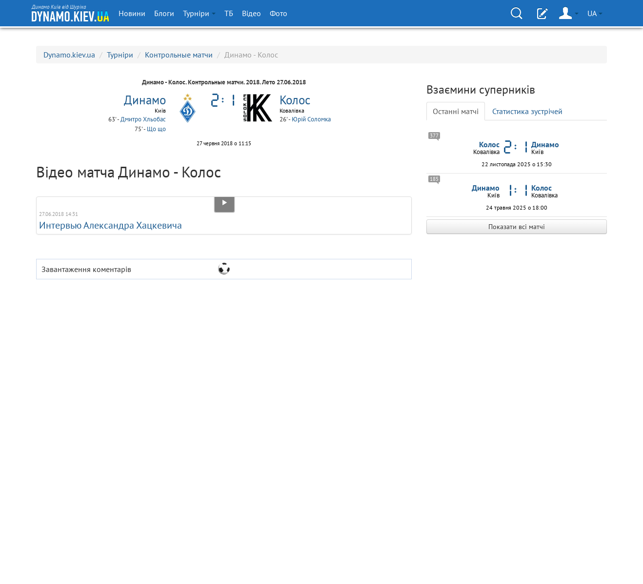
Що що (156, 129)
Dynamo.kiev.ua (69, 54)
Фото (278, 13)
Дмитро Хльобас (143, 119)
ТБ (228, 13)
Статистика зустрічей (527, 111)
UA (595, 13)
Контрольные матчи (179, 54)
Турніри (199, 13)
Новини (132, 13)
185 (434, 178)
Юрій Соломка (311, 119)
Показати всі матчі (516, 226)
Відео (251, 13)
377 (434, 135)
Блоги (164, 13)
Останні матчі (456, 111)
